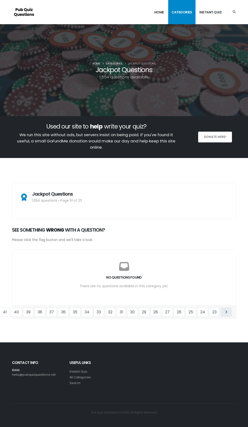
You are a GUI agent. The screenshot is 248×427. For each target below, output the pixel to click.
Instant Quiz (210, 12)
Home (159, 12)
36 (63, 312)
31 (121, 312)
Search (75, 383)
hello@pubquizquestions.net (34, 375)
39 (28, 312)
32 (110, 312)
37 (51, 312)
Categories (182, 12)
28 (155, 312)
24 (202, 312)
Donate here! (215, 137)
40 (16, 312)
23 (214, 312)
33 (99, 312)
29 (144, 312)
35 (75, 312)
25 (191, 312)
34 (87, 312)
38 (40, 312)
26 (179, 312)
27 (167, 312)
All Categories (80, 377)
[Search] (234, 12)
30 (132, 312)
